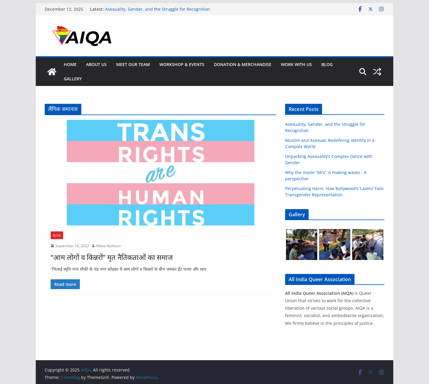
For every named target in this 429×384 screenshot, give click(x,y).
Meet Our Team (133, 64)
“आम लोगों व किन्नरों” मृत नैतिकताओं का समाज (112, 257)
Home (70, 64)
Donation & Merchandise (242, 64)
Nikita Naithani (108, 245)
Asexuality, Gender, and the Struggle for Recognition (157, 9)
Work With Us (296, 64)
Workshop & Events (181, 64)
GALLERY (73, 78)
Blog (327, 64)
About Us (96, 64)
